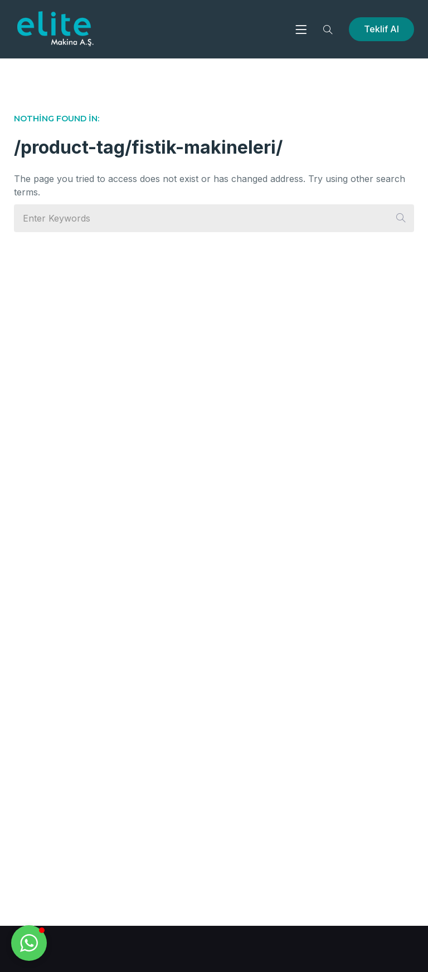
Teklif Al (381, 29)
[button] (29, 943)
